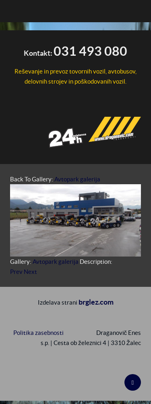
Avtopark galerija (77, 179)
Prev (16, 271)
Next (30, 271)
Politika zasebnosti (38, 332)
